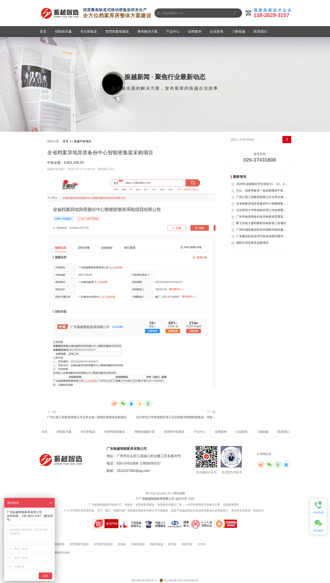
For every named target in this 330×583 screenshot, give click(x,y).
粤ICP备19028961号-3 (159, 493)
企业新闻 (216, 31)
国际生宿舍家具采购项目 (252, 242)
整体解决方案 (147, 31)
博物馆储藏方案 (144, 431)
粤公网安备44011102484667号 (181, 580)
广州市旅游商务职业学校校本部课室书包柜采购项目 (261, 217)
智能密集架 (138, 544)
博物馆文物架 (62, 552)
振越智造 (59, 544)
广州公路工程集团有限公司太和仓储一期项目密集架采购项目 (87, 417)
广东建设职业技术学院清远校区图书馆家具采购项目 (261, 236)
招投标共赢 (63, 31)
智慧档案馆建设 (117, 31)
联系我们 (260, 31)
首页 (43, 31)
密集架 (122, 544)
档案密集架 (156, 544)
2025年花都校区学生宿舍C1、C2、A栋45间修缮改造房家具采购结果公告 (261, 184)
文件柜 (201, 544)
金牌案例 (194, 31)
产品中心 (173, 31)
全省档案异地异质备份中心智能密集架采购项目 (261, 204)
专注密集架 (88, 31)
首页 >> (68, 141)
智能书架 (186, 544)
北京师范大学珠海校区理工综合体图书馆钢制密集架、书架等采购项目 (176, 417)
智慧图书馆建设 (103, 544)
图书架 (172, 544)
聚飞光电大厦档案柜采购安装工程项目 (261, 223)
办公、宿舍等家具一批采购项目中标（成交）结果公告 (259, 191)
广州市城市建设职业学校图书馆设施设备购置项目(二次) (261, 230)
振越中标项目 (82, 141)
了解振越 (238, 31)
